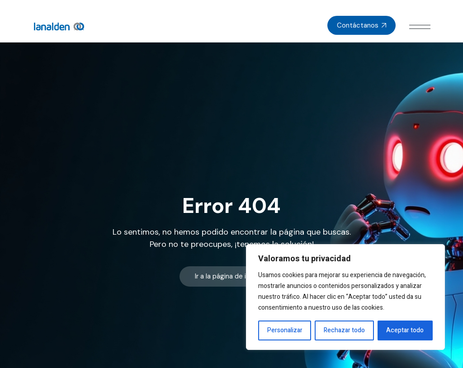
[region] (345, 297)
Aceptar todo (405, 330)
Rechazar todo (344, 330)
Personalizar (284, 330)
